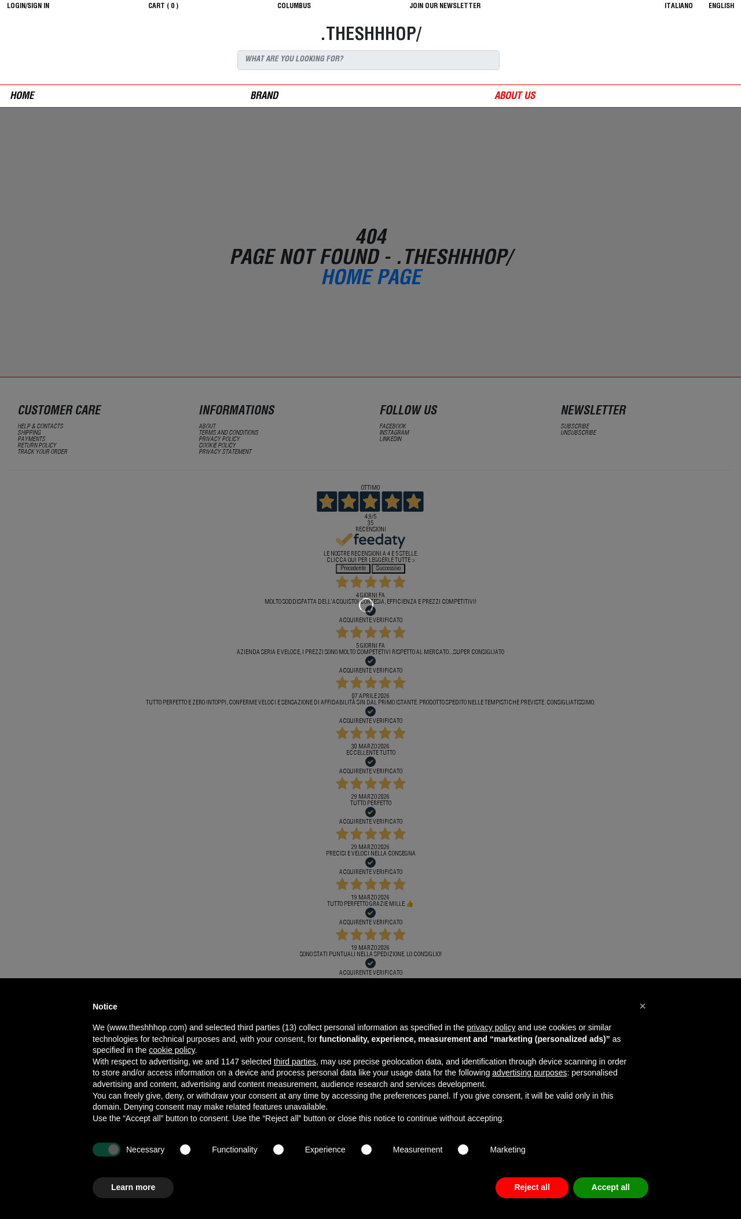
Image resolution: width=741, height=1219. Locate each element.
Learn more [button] (133, 1187)
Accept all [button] (611, 1187)
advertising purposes (529, 1072)
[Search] (368, 60)
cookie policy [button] (172, 1050)
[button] (642, 1006)
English (721, 6)
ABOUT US (514, 97)
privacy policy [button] (491, 1027)
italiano (679, 6)
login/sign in (28, 6)
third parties (295, 1061)
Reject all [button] (531, 1187)
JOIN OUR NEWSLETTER (445, 6)
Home (22, 97)
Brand (264, 97)
